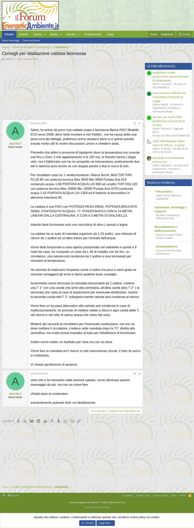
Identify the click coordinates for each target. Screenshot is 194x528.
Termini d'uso (143, 495)
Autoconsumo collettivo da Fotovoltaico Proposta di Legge (169, 97)
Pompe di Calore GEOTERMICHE (171, 135)
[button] (44, 34)
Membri (71, 34)
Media (54, 34)
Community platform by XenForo (97, 502)
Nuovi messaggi (11, 40)
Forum (9, 34)
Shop (110, 34)
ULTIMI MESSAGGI (161, 66)
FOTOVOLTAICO (162, 152)
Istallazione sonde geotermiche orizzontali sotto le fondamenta (171, 76)
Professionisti (92, 34)
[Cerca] (184, 34)
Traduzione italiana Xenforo (97, 507)
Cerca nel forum (31, 40)
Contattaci (127, 495)
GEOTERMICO (161, 87)
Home (182, 495)
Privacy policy (160, 495)
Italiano (13, 495)
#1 (139, 123)
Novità (38, 34)
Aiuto (174, 495)
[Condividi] (134, 123)
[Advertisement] (71, 89)
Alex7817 (10, 59)
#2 (139, 373)
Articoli (23, 34)
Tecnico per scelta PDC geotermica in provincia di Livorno (169, 121)
